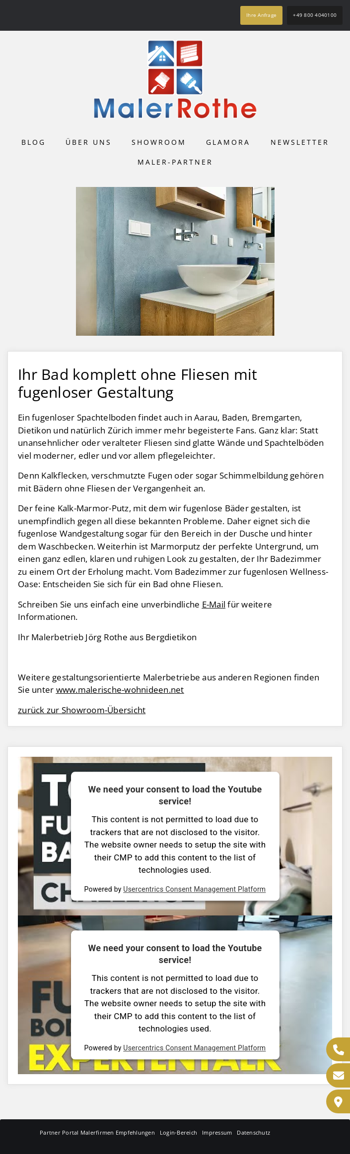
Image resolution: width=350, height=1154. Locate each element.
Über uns (89, 142)
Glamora (228, 142)
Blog (33, 142)
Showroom (159, 142)
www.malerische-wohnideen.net (120, 689)
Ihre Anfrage (261, 14)
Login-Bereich (178, 1132)
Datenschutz (253, 1132)
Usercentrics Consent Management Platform (194, 889)
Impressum (217, 1132)
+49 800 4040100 (315, 14)
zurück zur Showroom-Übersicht (81, 710)
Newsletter (300, 142)
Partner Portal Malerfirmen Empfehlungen (97, 1132)
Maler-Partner (175, 162)
